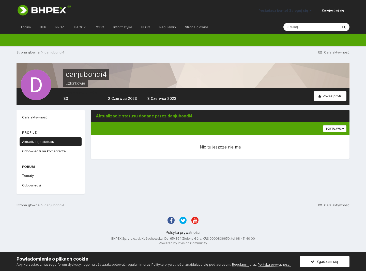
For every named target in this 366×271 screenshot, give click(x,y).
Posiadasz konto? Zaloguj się (285, 10)
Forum (26, 27)
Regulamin (167, 27)
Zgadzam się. (325, 261)
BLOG (145, 27)
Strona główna (196, 27)
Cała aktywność (35, 117)
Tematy (28, 175)
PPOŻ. (60, 27)
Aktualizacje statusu (38, 142)
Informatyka (122, 27)
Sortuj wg (335, 128)
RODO (99, 27)
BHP (43, 27)
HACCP (80, 27)
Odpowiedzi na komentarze (44, 151)
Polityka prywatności (183, 232)
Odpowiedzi (31, 185)
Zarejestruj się (333, 10)
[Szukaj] (310, 27)
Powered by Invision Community (183, 243)
